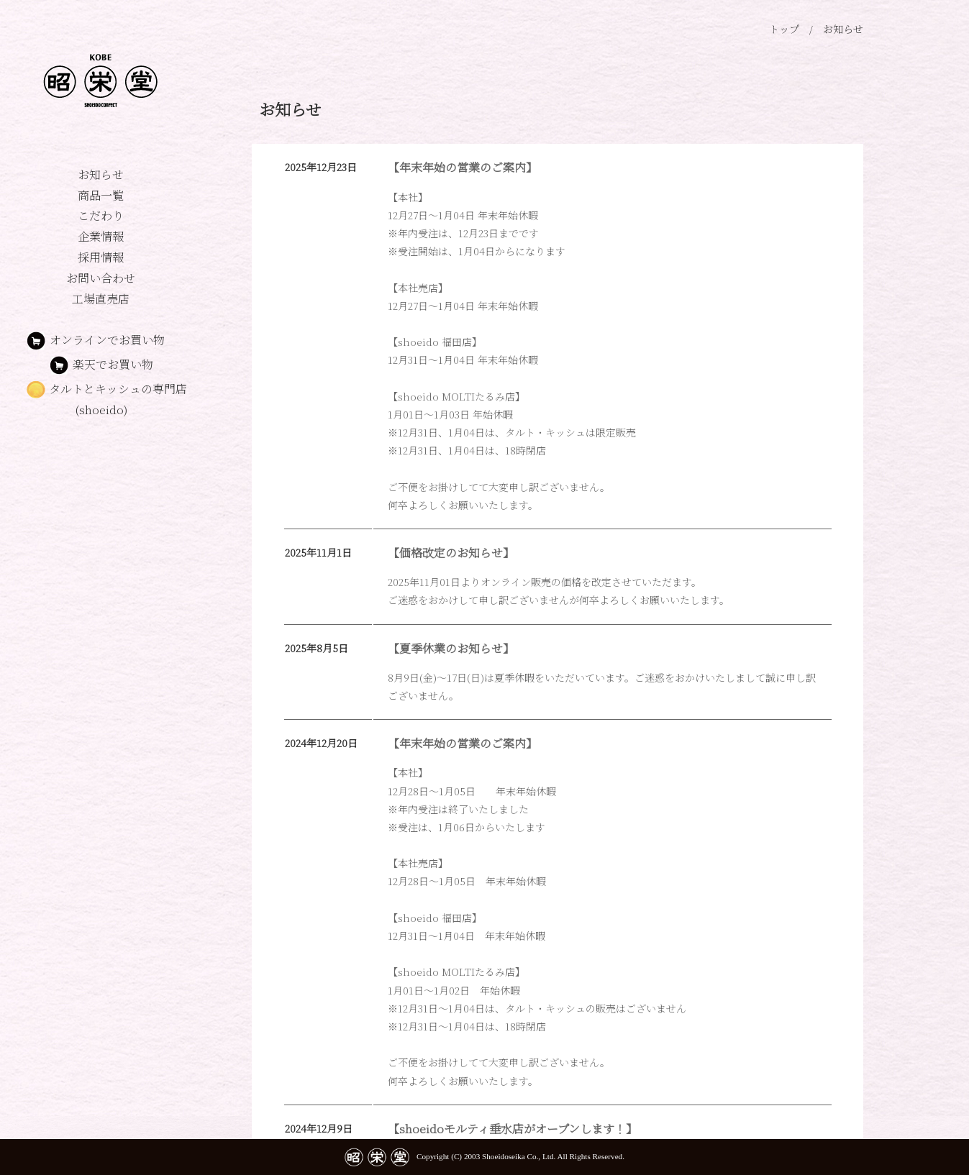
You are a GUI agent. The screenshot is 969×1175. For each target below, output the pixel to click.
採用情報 (101, 257)
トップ (784, 29)
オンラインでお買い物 (95, 340)
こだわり (101, 215)
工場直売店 (100, 299)
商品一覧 (101, 195)
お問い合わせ (100, 278)
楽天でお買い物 (124, 364)
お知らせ (101, 174)
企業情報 (101, 236)
